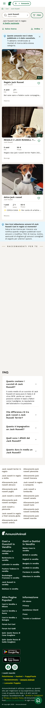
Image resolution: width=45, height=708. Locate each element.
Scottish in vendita (31, 568)
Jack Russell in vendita (8, 583)
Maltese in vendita (10, 589)
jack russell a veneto (11, 496)
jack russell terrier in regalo (11, 470)
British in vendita (30, 555)
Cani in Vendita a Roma (9, 612)
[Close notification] (40, 37)
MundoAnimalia (11, 680)
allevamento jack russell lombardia (31, 510)
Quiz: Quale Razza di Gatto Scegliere (11, 641)
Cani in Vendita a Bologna (9, 619)
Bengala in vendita (31, 563)
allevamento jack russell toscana (31, 477)
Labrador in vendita (10, 564)
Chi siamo (27, 601)
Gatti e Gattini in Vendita (31, 543)
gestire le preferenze (15, 700)
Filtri (37, 15)
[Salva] (38, 83)
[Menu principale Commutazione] (4, 3)
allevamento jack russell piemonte (31, 470)
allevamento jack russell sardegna (9, 501)
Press (25, 614)
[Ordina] (37, 28)
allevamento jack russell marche (31, 517)
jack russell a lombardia (29, 490)
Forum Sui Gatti (9, 629)
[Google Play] (11, 652)
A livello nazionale (11, 23)
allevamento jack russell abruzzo (9, 483)
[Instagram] (15, 667)
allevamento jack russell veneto (31, 497)
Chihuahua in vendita (7, 552)
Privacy (26, 606)
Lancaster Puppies (12, 683)
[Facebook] (8, 667)
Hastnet (19, 676)
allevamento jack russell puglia (9, 490)
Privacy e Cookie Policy (13, 698)
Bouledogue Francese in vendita (10, 576)
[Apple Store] (11, 659)
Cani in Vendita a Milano (9, 605)
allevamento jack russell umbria (9, 521)
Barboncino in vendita (8, 559)
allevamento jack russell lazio (31, 503)
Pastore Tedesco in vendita (10, 570)
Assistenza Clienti (30, 610)
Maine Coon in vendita (29, 549)
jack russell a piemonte (8, 508)
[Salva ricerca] (38, 700)
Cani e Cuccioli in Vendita (8, 544)
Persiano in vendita (31, 572)
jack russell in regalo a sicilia (11, 477)
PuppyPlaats (30, 676)
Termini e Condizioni (31, 618)
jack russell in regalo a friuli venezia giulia (11, 514)
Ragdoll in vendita (30, 559)
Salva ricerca (9, 29)
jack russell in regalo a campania (32, 483)
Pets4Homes (7, 676)
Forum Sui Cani (8, 624)
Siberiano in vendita (31, 576)
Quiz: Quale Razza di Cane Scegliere (11, 634)
